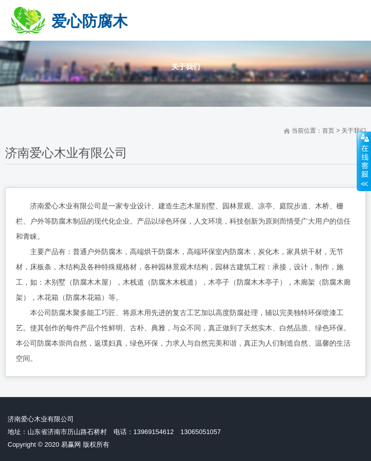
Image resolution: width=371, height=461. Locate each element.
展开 (364, 161)
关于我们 (353, 130)
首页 (328, 130)
